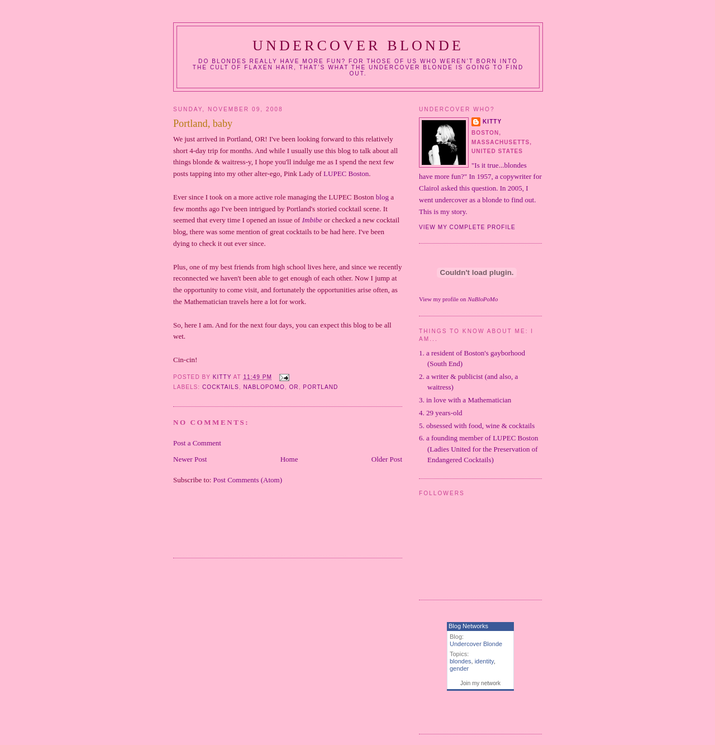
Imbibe (312, 220)
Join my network (480, 683)
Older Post (386, 459)
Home (289, 459)
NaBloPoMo (263, 387)
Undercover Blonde (358, 45)
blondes (460, 661)
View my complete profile (467, 227)
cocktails (220, 387)
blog (382, 197)
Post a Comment (197, 443)
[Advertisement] (304, 528)
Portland (320, 387)
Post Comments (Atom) (248, 480)
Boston (346, 173)
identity (484, 661)
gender (459, 668)
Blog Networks (468, 626)
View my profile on (458, 299)
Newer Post (190, 459)
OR (293, 387)
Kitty (492, 121)
